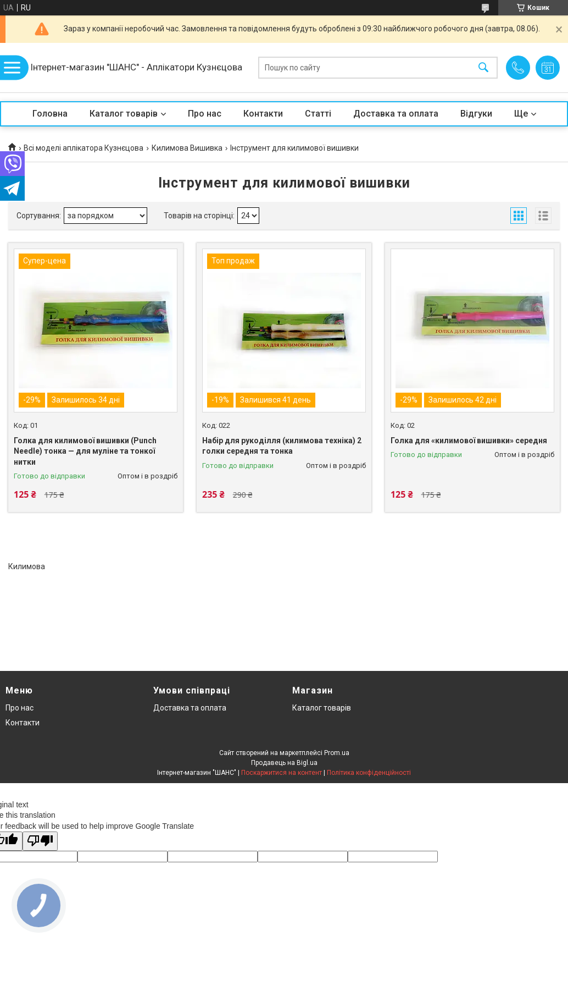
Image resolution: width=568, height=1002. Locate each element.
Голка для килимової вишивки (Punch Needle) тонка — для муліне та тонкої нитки (85, 451)
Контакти (263, 113)
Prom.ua (336, 753)
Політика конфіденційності (369, 773)
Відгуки (476, 113)
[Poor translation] (40, 841)
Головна (50, 113)
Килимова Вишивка (187, 148)
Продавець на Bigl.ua (284, 763)
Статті (318, 113)
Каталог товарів (124, 113)
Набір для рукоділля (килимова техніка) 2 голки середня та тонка (281, 446)
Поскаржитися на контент (281, 773)
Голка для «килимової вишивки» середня (469, 440)
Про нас (204, 113)
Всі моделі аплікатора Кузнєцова (83, 148)
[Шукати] (483, 68)
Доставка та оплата (395, 113)
